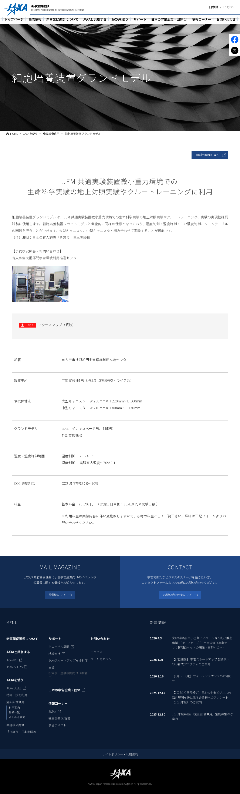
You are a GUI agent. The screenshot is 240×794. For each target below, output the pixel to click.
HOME (14, 134)
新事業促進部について (62, 19)
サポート (139, 19)
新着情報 (35, 19)
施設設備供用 (51, 134)
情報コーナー (201, 19)
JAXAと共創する (95, 19)
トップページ (14, 19)
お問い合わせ (226, 19)
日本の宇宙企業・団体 (167, 19)
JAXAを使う (119, 19)
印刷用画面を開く (208, 155)
